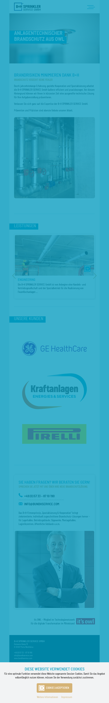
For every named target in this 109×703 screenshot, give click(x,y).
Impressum (66, 697)
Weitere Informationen (47, 697)
